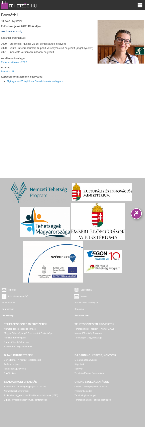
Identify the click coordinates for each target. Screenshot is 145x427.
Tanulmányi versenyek (86, 395)
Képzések (79, 364)
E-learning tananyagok (86, 360)
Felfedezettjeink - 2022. (14, 62)
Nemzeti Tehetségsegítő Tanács (20, 329)
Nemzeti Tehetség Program (88, 333)
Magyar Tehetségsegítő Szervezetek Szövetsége (28, 333)
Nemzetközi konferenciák (16, 391)
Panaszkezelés (82, 315)
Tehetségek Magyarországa (88, 337)
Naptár (84, 296)
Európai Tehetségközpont (16, 342)
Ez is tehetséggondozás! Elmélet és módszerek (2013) (31, 395)
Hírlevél (12, 290)
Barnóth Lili (7, 71)
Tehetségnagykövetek (15, 368)
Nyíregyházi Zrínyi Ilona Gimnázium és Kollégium (35, 81)
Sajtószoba (86, 290)
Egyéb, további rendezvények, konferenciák (25, 400)
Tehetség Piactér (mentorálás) (89, 373)
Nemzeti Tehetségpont (15, 337)
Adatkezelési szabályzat (86, 302)
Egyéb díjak (10, 373)
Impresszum (8, 309)
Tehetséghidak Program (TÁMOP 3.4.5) (94, 329)
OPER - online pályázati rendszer (91, 386)
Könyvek (79, 368)
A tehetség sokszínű (18, 296)
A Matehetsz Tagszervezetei (18, 346)
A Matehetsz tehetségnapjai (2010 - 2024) (25, 386)
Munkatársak (8, 302)
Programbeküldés (83, 391)
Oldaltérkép (7, 315)
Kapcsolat (79, 309)
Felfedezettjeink (12, 364)
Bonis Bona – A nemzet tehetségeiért (22, 360)
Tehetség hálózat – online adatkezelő (93, 400)
